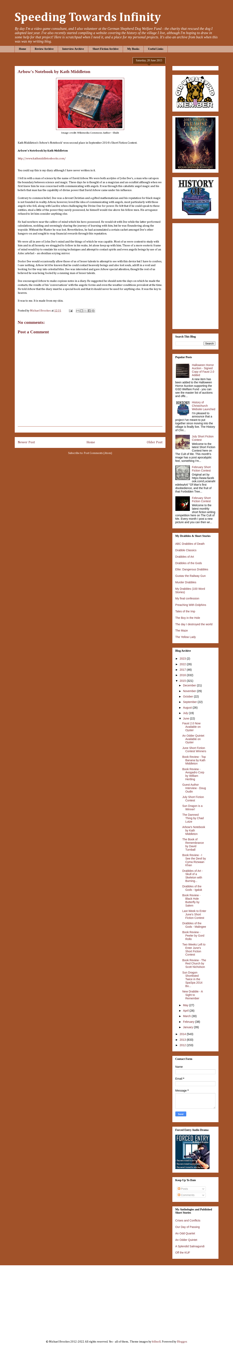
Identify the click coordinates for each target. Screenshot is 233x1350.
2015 (183, 680)
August (187, 707)
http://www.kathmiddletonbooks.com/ (42, 158)
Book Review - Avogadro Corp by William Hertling (193, 774)
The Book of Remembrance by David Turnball (193, 844)
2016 (183, 675)
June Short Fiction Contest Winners (194, 749)
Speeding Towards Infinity (88, 18)
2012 (183, 1045)
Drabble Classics (186, 550)
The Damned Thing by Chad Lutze (193, 818)
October (188, 696)
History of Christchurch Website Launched (203, 406)
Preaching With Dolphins (190, 605)
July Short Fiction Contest (193, 798)
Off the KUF (182, 1252)
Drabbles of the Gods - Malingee (194, 925)
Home (22, 48)
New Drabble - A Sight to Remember (192, 995)
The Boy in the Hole (187, 617)
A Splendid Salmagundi (190, 1246)
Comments (186, 1195)
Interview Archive (73, 48)
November (190, 691)
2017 (183, 669)
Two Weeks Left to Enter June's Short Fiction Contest (193, 949)
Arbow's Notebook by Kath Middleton (193, 830)
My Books (133, 48)
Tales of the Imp (185, 611)
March (187, 1016)
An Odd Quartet (185, 1233)
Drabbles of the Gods (188, 563)
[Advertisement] (116, 1299)
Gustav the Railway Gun (190, 575)
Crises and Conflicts (188, 1220)
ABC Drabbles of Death (190, 543)
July (186, 713)
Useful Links (155, 48)
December (190, 685)
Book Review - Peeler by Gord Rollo (193, 936)
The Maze (181, 630)
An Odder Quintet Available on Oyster (193, 739)
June (186, 718)
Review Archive (44, 48)
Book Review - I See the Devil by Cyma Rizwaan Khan (194, 860)
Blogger (182, 1341)
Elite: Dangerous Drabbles (191, 569)
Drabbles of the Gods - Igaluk (192, 888)
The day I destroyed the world (193, 624)
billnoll (156, 1341)
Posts (183, 1188)
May (186, 1005)
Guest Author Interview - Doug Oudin (194, 788)
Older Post (154, 442)
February (189, 1021)
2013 (183, 1039)
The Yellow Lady (185, 637)
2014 (183, 1034)
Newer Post (26, 442)
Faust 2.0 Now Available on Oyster (191, 727)
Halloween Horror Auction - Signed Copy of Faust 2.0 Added (203, 370)
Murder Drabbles (185, 582)
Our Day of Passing (187, 1227)
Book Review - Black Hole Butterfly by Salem (191, 900)
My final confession (187, 598)
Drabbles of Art (184, 556)
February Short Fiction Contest (201, 468)
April (186, 1010)
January (188, 1027)
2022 (183, 664)
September (190, 702)
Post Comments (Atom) (98, 453)
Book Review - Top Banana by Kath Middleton (194, 760)
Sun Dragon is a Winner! (192, 807)
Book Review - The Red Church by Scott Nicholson (194, 964)
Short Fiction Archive (106, 48)
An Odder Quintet (186, 1239)
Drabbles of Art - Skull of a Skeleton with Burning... (192, 876)
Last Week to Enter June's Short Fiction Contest (194, 914)
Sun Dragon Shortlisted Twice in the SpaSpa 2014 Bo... (192, 979)
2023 (183, 658)
